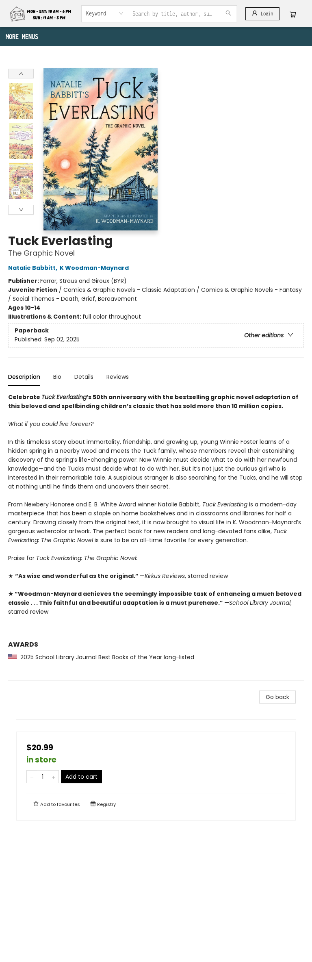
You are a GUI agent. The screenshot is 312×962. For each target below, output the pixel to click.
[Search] (228, 14)
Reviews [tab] (117, 377)
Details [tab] (83, 377)
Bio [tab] (57, 377)
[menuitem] (12, 36)
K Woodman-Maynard (95, 268)
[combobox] (105, 13)
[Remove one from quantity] (32, 776)
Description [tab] (24, 377)
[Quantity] (42, 776)
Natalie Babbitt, (34, 268)
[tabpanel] (156, 537)
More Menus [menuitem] (245, 36)
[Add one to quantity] (53, 776)
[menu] (156, 36)
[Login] (262, 13)
